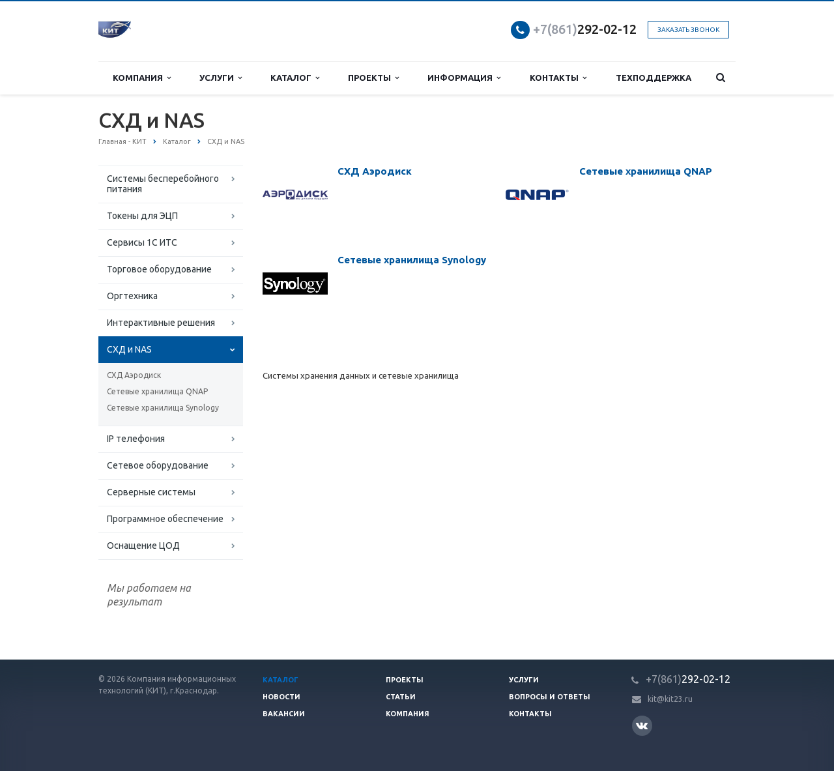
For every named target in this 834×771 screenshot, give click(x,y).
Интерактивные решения (161, 322)
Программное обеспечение (165, 519)
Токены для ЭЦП (142, 216)
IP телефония (136, 438)
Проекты (373, 78)
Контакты (558, 78)
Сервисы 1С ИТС (142, 242)
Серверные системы (151, 492)
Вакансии (284, 714)
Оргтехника (132, 296)
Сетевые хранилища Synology (163, 407)
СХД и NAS (129, 349)
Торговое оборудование (159, 269)
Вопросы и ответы (549, 697)
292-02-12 (585, 29)
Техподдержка (653, 77)
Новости (281, 697)
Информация (463, 78)
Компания (142, 78)
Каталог (294, 78)
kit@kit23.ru (670, 699)
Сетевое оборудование (157, 465)
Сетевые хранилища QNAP (157, 391)
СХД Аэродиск (134, 375)
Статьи (401, 697)
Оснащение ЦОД (143, 545)
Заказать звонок (688, 29)
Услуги (220, 78)
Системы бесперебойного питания (163, 183)
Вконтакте (642, 725)
